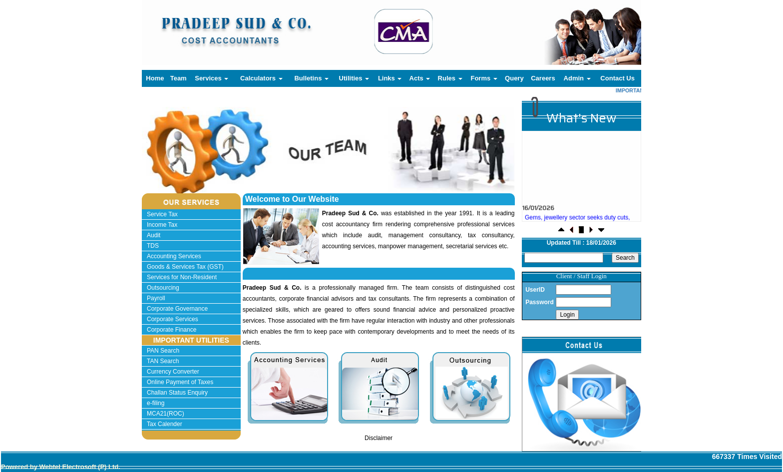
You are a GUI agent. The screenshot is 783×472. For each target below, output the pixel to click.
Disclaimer (378, 438)
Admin (577, 78)
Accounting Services (174, 256)
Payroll (156, 298)
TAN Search (163, 361)
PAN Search (163, 350)
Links (390, 78)
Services (211, 78)
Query (514, 78)
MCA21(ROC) (165, 413)
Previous (175, 159)
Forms (483, 78)
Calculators (261, 78)
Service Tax (162, 214)
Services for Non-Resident (182, 277)
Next (477, 159)
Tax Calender (164, 424)
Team (178, 78)
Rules (450, 78)
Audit (153, 235)
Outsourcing (163, 287)
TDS (153, 245)
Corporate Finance (171, 329)
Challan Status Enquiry (177, 392)
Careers (543, 78)
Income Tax (162, 224)
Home (155, 78)
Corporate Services (172, 319)
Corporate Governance (177, 308)
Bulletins (311, 78)
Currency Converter (173, 371)
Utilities (354, 78)
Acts (419, 78)
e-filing (155, 403)
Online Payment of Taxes (180, 382)
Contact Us (617, 78)
